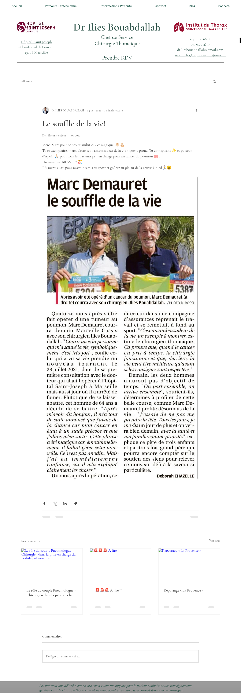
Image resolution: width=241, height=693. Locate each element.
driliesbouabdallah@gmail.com (200, 49)
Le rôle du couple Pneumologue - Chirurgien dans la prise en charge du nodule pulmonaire (51, 592)
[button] (36, 41)
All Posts (26, 81)
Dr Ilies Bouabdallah (116, 27)
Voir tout (214, 540)
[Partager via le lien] (75, 504)
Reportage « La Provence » (183, 590)
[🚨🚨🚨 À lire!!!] (120, 566)
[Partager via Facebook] (44, 504)
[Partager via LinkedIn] (65, 504)
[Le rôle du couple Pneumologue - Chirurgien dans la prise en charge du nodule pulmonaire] (51, 566)
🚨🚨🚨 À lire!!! (108, 590)
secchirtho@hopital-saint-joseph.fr (200, 55)
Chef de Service (117, 37)
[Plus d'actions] (196, 110)
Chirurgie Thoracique (117, 43)
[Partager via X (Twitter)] (55, 504)
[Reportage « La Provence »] (189, 566)
